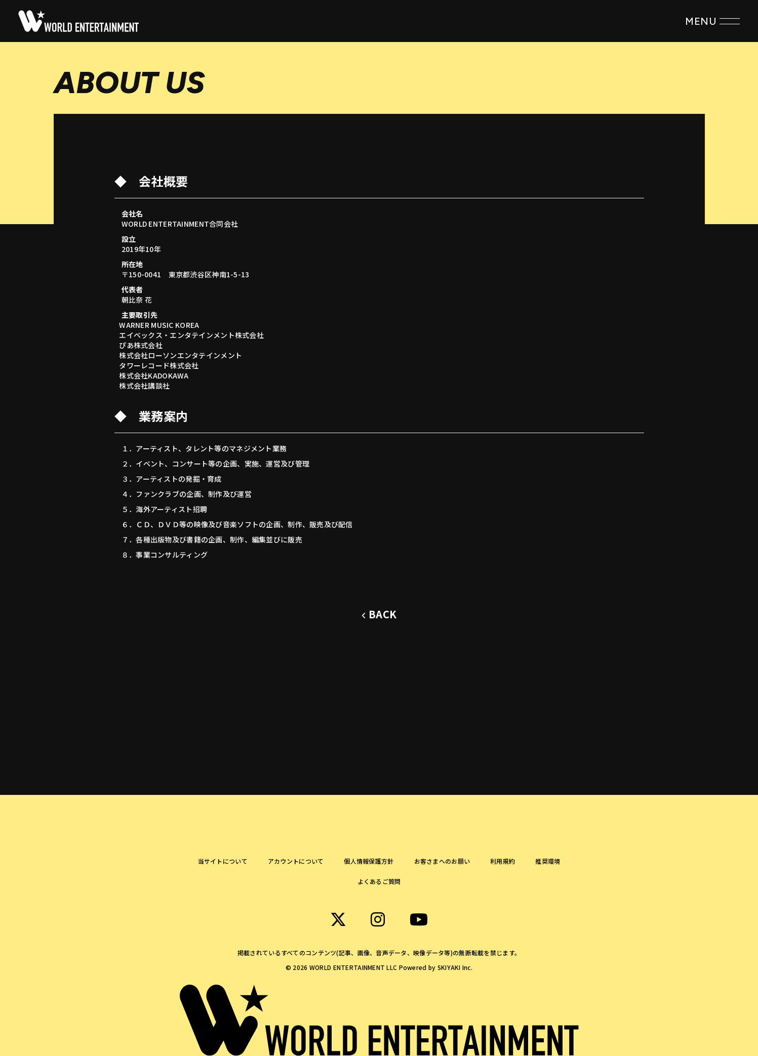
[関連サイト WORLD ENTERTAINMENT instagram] (378, 919)
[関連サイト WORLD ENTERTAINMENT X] (338, 919)
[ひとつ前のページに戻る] (379, 614)
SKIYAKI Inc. (454, 967)
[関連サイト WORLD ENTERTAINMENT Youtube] (419, 919)
